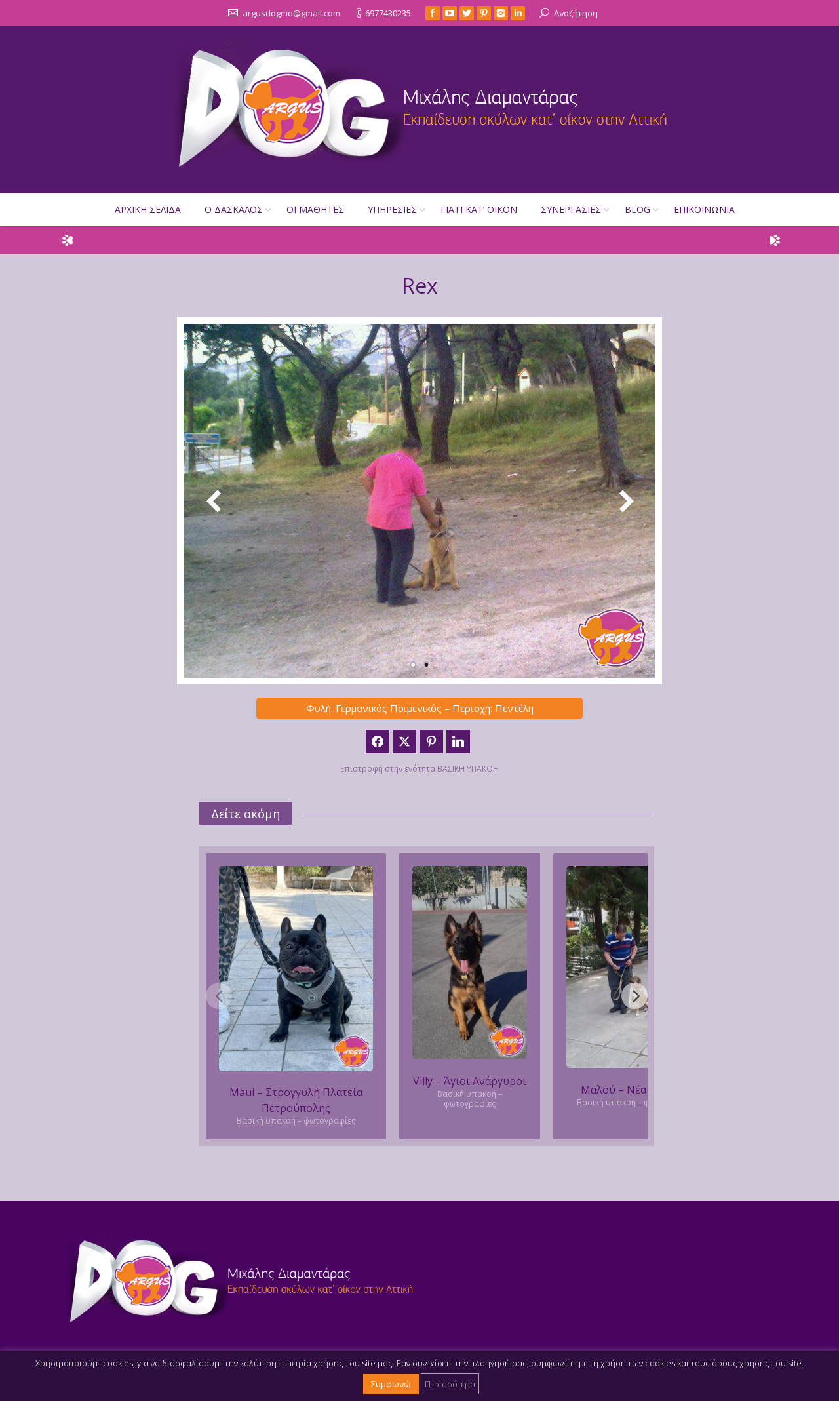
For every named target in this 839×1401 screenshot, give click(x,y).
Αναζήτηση (576, 13)
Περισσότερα (450, 1384)
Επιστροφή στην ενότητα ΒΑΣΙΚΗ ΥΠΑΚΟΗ (419, 768)
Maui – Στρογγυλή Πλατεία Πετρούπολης (295, 1100)
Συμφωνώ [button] (391, 1384)
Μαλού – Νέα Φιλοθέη (636, 1089)
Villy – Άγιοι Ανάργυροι (469, 1081)
